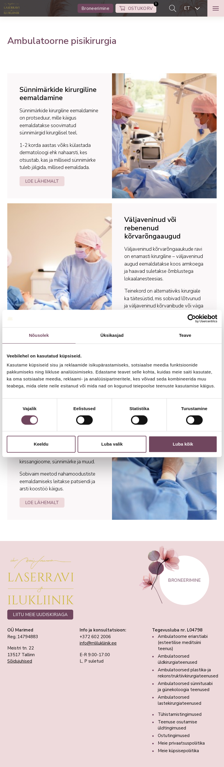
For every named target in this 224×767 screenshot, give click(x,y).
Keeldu (41, 444)
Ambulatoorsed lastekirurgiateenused (179, 700)
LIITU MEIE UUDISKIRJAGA (40, 614)
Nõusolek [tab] (39, 335)
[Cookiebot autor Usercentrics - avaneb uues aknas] (191, 318)
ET (187, 8)
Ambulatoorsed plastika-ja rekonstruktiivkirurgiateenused (188, 673)
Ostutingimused (174, 735)
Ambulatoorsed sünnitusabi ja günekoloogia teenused (185, 687)
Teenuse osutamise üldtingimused (177, 725)
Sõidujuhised (19, 661)
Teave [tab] (185, 335)
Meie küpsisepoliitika (178, 751)
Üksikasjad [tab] (111, 335)
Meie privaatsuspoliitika (181, 743)
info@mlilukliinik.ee (98, 643)
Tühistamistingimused (180, 714)
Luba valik (112, 444)
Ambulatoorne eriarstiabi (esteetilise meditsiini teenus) (183, 642)
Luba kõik (183, 444)
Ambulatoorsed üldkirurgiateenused (177, 659)
